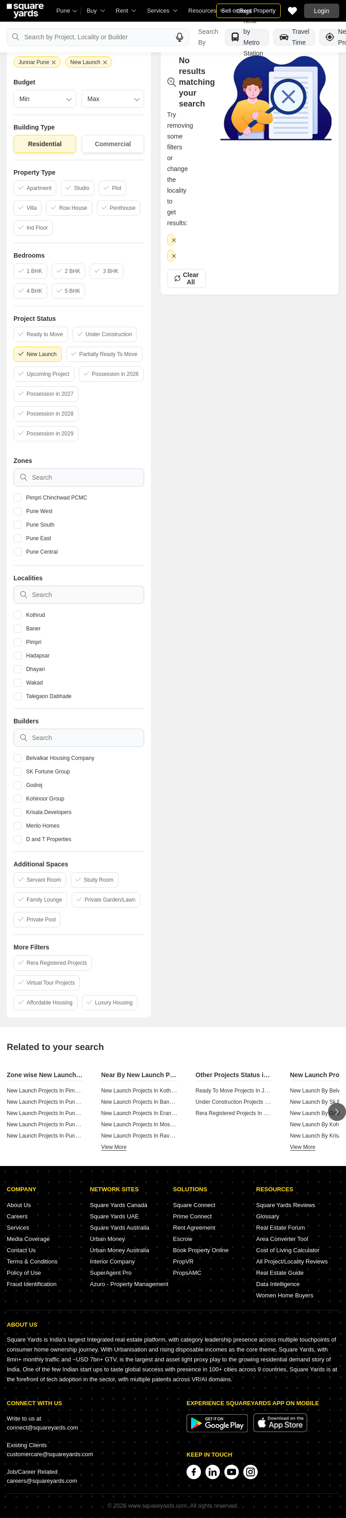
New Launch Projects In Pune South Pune (57, 1113)
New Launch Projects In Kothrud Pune (147, 1091)
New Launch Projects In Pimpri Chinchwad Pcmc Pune (72, 1091)
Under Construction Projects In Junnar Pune (248, 1102)
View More (114, 1147)
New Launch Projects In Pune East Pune (56, 1124)
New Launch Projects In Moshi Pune (144, 1124)
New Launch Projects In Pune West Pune (56, 1102)
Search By (208, 37)
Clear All (186, 243)
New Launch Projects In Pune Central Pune (59, 1136)
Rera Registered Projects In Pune (236, 1113)
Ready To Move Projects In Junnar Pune (244, 1091)
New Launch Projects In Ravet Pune (144, 1136)
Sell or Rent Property (248, 10)
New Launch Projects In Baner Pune (144, 1102)
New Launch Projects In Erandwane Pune (151, 1113)
